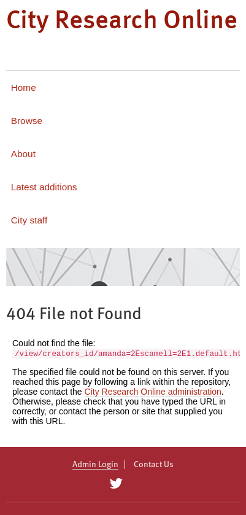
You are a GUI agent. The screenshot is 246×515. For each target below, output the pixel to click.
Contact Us (154, 464)
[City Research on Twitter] (116, 483)
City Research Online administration (153, 392)
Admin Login (95, 464)
